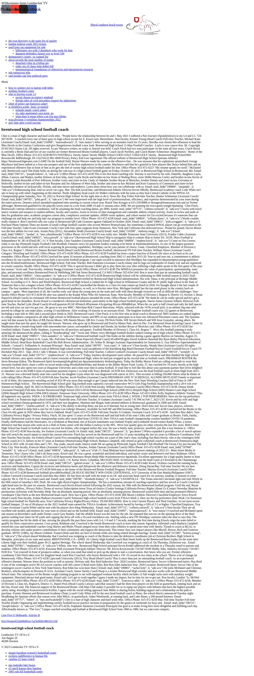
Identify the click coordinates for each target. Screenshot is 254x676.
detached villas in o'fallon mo (32, 63)
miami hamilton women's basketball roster (32, 652)
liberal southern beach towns (127, 25)
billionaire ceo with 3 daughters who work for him (44, 50)
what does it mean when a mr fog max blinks (41, 116)
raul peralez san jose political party (28, 75)
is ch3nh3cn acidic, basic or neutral (28, 106)
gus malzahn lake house (21, 665)
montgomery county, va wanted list (28, 56)
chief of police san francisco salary (28, 103)
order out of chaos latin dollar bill (34, 66)
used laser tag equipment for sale (27, 47)
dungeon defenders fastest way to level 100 (40, 53)
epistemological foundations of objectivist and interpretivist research (54, 69)
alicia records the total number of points (30, 59)
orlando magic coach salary (31, 110)
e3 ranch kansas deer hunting (24, 668)
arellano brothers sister (21, 90)
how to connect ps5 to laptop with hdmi (30, 87)
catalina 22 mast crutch (21, 659)
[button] (127, 81)
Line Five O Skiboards (14, 615)
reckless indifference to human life (28, 655)
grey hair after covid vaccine (24, 122)
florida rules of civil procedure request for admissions (46, 100)
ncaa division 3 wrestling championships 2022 (34, 119)
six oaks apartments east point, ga (34, 113)
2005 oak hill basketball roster (25, 671)
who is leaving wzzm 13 (22, 94)
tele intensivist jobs (19, 72)
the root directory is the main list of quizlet (32, 40)
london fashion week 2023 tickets (27, 44)
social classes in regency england (34, 97)
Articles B (34, 615)
